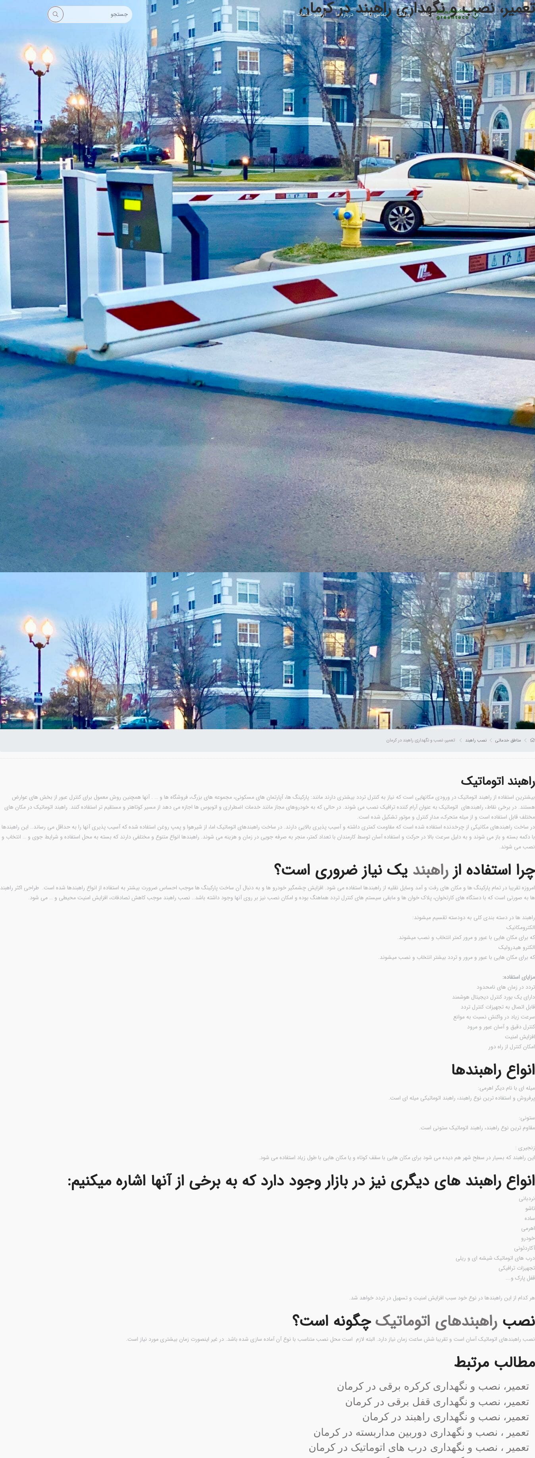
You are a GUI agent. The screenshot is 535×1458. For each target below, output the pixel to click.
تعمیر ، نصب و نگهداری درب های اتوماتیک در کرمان (419, 1447)
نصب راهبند (476, 740)
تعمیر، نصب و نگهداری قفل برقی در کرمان (437, 1401)
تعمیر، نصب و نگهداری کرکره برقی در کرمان (433, 1386)
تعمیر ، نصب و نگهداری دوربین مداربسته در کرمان (421, 1432)
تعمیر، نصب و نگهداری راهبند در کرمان (445, 1416)
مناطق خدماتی (508, 740)
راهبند (430, 871)
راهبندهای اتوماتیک (436, 1322)
